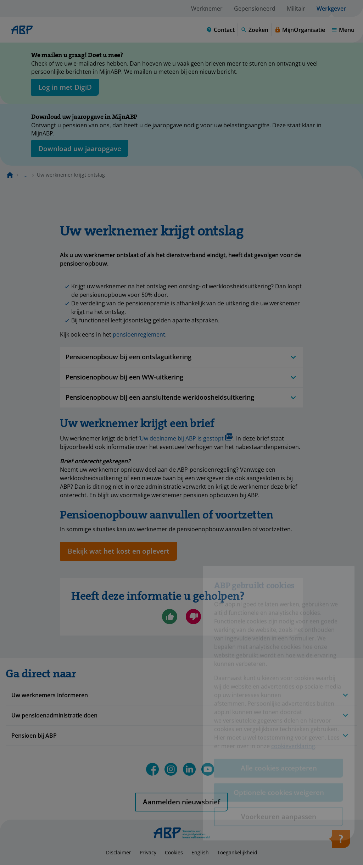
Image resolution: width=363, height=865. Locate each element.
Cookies (174, 852)
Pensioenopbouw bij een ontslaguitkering (181, 357)
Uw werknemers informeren (49, 695)
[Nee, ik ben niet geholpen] (193, 616)
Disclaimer (118, 852)
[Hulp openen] (339, 841)
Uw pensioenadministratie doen (54, 715)
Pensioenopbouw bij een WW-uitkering (181, 377)
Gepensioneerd (254, 8)
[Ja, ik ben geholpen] (169, 616)
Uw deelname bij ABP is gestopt (186, 437)
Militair (296, 8)
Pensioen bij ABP (34, 735)
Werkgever (331, 8)
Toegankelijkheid (237, 852)
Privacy (148, 852)
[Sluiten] (347, 56)
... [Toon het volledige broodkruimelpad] (25, 174)
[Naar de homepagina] (10, 175)
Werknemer (207, 8)
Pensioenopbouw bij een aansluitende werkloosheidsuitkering (181, 397)
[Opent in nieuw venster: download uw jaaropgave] (79, 148)
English (200, 852)
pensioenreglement (139, 334)
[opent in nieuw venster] (65, 87)
